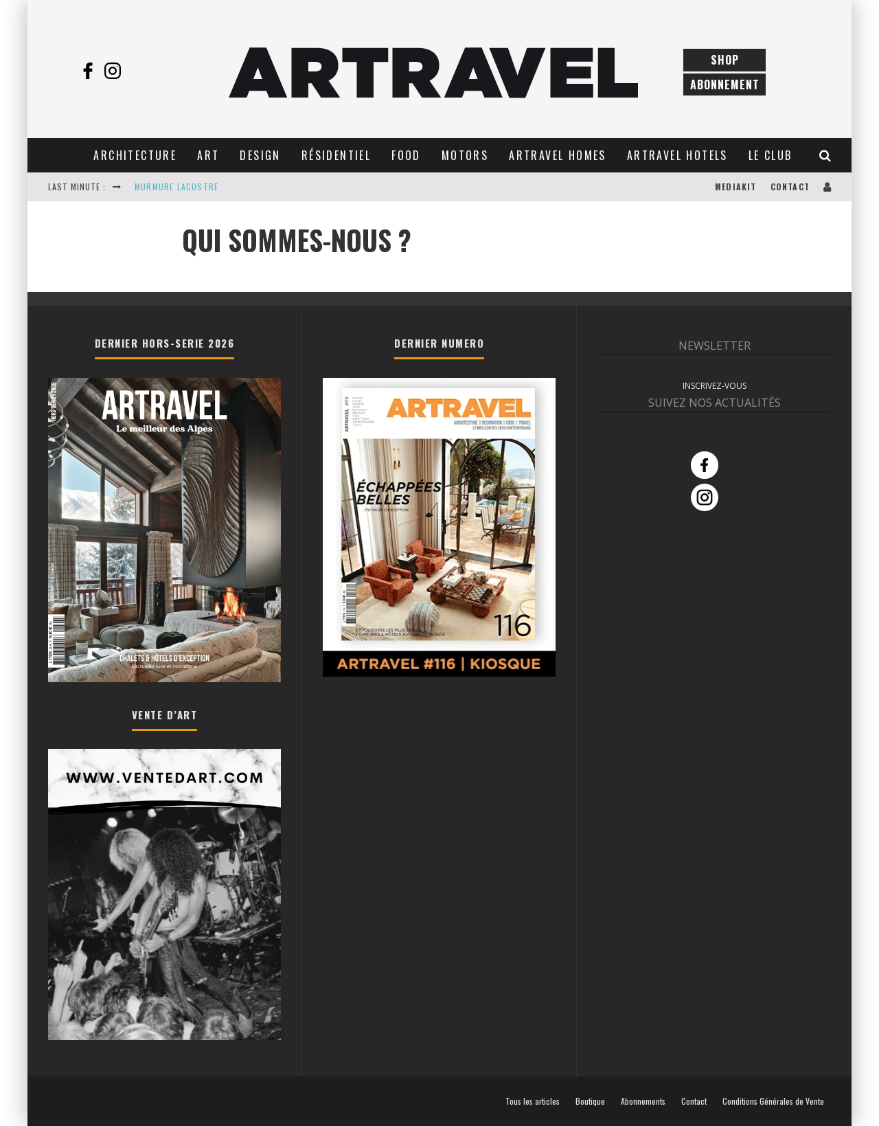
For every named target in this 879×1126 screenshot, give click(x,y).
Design (260, 155)
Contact (790, 186)
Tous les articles (532, 1101)
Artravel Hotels (677, 155)
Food (406, 155)
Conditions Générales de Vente (773, 1101)
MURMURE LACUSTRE (176, 186)
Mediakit (736, 186)
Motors (465, 155)
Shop (725, 60)
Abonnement (725, 84)
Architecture (134, 155)
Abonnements (643, 1101)
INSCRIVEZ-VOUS (714, 386)
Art (208, 155)
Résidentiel (336, 155)
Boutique (590, 1101)
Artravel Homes (557, 155)
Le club (770, 155)
